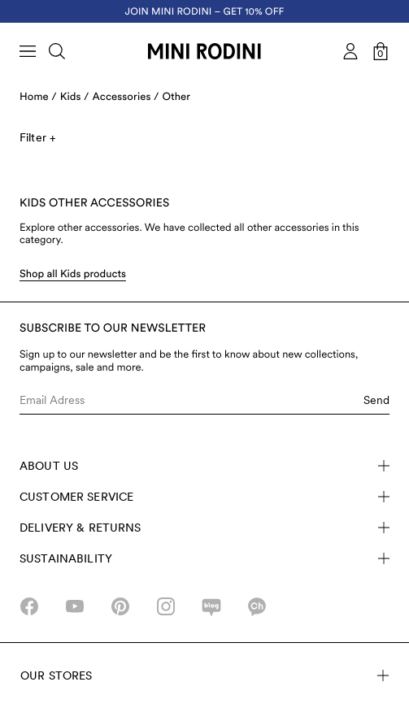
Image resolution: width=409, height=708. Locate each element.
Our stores (204, 675)
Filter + (37, 137)
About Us (204, 465)
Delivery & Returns (204, 527)
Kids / (74, 97)
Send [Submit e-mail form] (376, 399)
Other (176, 97)
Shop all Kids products (73, 274)
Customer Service (204, 496)
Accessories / (126, 97)
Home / (38, 97)
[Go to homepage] (204, 51)
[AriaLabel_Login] (350, 51)
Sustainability (204, 558)
